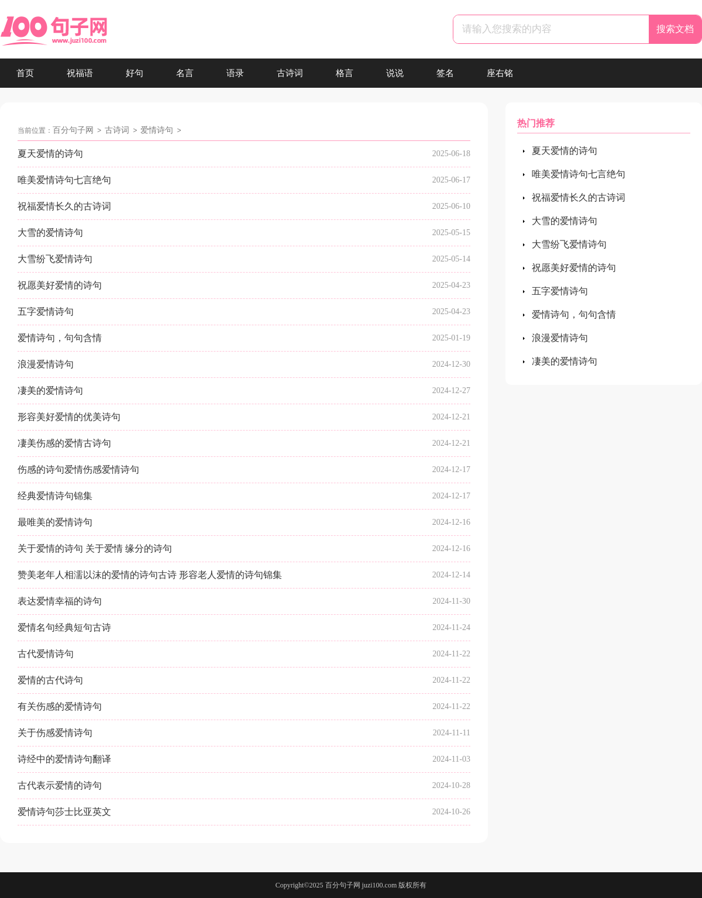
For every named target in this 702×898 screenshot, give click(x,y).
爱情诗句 (156, 130)
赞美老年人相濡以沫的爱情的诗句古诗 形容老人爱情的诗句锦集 (150, 575)
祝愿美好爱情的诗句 (60, 285)
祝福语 (80, 73)
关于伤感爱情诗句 (55, 733)
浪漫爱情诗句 (46, 364)
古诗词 (290, 73)
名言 (185, 73)
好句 (134, 73)
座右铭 (500, 73)
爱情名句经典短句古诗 (64, 627)
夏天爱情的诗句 (50, 154)
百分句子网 (73, 130)
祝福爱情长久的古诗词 (64, 206)
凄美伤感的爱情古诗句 (64, 443)
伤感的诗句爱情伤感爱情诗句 (78, 469)
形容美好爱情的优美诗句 (69, 417)
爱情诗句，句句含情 (60, 338)
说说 (395, 73)
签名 (445, 73)
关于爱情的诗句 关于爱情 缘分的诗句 (95, 548)
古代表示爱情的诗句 (60, 785)
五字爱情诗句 (46, 311)
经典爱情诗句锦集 (55, 496)
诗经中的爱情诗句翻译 (64, 759)
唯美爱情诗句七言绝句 (64, 180)
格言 (344, 73)
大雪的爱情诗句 (50, 233)
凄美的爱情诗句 (50, 390)
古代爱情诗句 (46, 654)
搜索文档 (675, 29)
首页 (25, 73)
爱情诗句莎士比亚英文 (64, 812)
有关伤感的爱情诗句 (60, 706)
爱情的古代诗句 (50, 680)
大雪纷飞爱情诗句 (55, 259)
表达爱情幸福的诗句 (60, 601)
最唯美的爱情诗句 (55, 522)
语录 (235, 73)
